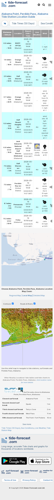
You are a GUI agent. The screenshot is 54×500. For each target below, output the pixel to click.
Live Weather (40, 428)
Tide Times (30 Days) (23, 23)
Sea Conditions (27, 428)
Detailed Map (39, 295)
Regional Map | (15, 295)
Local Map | (27, 295)
